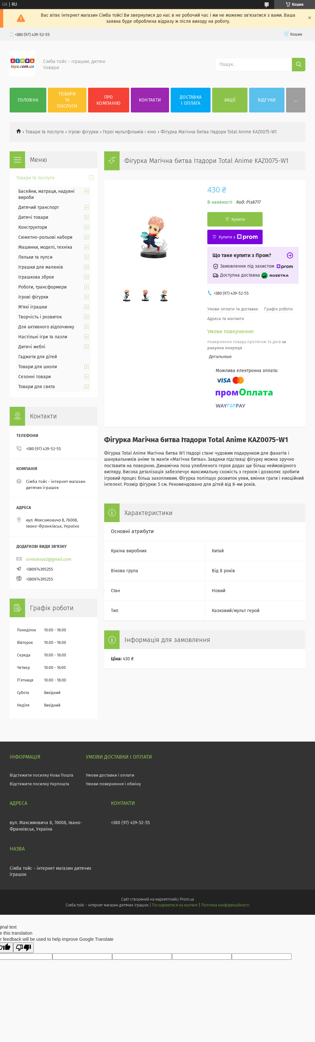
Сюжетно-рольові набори (45, 237)
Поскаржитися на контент (174, 905)
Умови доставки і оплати (110, 775)
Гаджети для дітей (37, 357)
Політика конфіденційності (225, 905)
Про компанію (108, 100)
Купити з (238, 237)
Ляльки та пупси (35, 257)
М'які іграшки (32, 307)
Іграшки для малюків (40, 267)
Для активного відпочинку (46, 327)
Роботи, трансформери (42, 287)
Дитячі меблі (31, 347)
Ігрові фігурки (83, 132)
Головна (28, 100)
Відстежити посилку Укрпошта (39, 783)
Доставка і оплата (191, 100)
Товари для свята (36, 386)
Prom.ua (187, 899)
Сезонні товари (34, 376)
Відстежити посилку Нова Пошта (41, 775)
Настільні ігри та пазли (42, 337)
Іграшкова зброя (36, 277)
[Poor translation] (23, 947)
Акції (230, 100)
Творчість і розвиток (40, 317)
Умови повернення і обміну (113, 783)
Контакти (150, 100)
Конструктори (32, 227)
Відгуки (267, 100)
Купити (238, 219)
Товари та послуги (67, 100)
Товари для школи (37, 367)
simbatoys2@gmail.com (48, 559)
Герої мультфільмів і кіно (129, 132)
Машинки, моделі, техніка (45, 247)
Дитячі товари (33, 217)
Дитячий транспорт (38, 207)
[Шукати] (298, 64)
